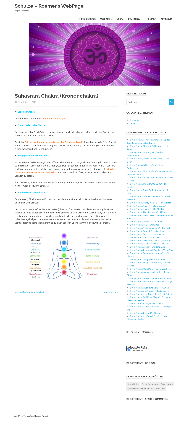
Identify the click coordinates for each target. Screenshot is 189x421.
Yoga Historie (110, 292)
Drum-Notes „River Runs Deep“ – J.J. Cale (149, 287)
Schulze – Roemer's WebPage (50, 6)
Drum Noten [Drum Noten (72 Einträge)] (167, 384)
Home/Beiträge (87, 19)
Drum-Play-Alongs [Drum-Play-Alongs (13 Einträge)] (150, 384)
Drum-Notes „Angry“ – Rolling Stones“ (148, 205)
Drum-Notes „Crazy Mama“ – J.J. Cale (147, 259)
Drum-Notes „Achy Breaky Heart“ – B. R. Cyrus (151, 294)
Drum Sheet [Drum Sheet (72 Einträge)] (147, 388)
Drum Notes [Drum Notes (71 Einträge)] (133, 388)
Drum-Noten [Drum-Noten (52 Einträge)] (133, 384)
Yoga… (120, 19)
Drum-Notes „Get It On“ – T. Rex (145, 237)
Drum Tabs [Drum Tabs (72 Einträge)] (160, 388)
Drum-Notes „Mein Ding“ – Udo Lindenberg (150, 268)
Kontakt (151, 19)
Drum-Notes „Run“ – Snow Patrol (145, 224)
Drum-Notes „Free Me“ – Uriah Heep (147, 231)
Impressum (166, 19)
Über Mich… (106, 19)
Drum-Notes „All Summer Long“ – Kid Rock (150, 227)
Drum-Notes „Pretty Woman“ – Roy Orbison (150, 202)
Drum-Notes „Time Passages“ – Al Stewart (150, 212)
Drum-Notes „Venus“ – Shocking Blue (147, 246)
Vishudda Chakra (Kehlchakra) (30, 292)
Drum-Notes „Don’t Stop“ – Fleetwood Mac (150, 290)
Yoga (34, 102)
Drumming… (135, 19)
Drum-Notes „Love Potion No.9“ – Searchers (150, 240)
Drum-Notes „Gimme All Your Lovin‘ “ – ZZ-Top (152, 249)
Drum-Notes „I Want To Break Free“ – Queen (151, 278)
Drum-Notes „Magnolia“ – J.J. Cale (146, 221)
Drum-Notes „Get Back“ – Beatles (145, 312)
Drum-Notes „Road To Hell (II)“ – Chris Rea (149, 243)
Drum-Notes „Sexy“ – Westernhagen (147, 234)
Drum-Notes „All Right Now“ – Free (146, 303)
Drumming (135, 119)
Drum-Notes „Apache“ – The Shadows (147, 209)
